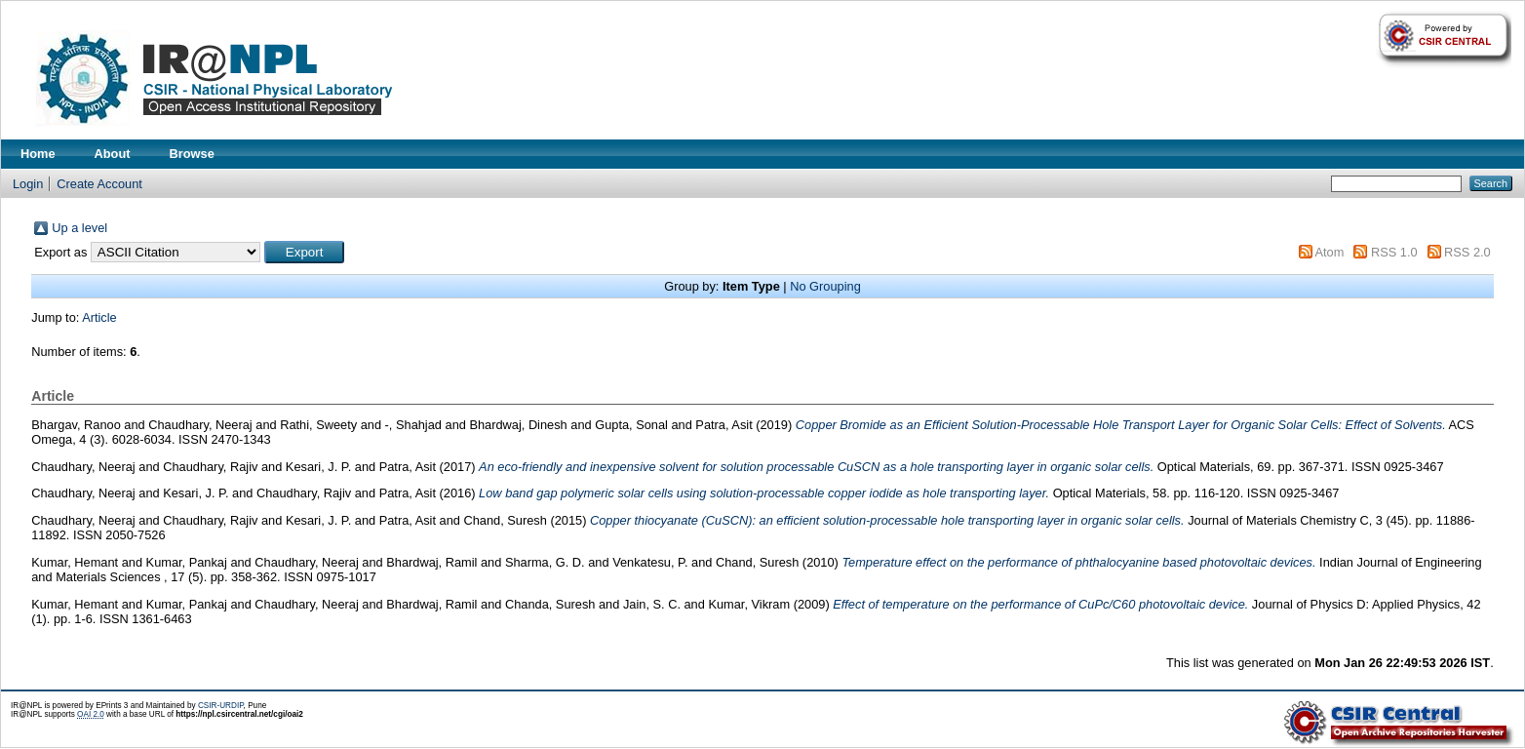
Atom (1330, 252)
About (113, 153)
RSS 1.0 (1394, 252)
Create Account (99, 184)
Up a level (79, 227)
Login (28, 184)
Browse (192, 153)
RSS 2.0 (1467, 252)
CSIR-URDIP (221, 705)
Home (38, 153)
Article (99, 317)
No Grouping (825, 286)
